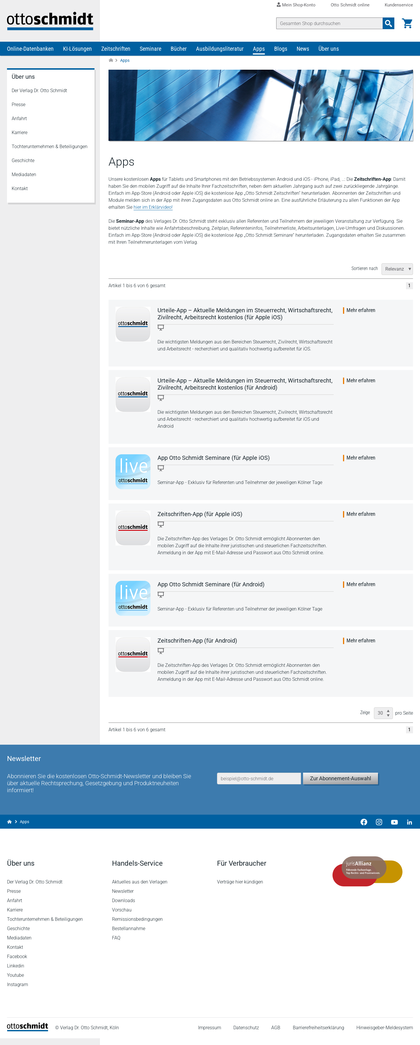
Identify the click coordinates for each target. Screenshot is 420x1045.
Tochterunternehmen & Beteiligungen (50, 147)
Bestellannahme (128, 935)
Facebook (17, 963)
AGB (275, 1034)
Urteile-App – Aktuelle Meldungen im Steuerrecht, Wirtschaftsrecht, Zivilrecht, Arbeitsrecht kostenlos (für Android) (245, 384)
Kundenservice (399, 5)
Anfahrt (19, 119)
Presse (18, 105)
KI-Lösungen (77, 48)
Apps (259, 48)
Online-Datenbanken (30, 48)
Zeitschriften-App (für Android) (197, 640)
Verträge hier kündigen (240, 888)
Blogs (280, 48)
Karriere (19, 133)
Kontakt (20, 189)
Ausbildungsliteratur (220, 48)
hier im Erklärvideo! (153, 207)
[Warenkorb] (407, 23)
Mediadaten (24, 175)
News (303, 48)
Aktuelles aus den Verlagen (139, 888)
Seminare (150, 48)
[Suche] (329, 23)
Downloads (123, 907)
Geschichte (23, 161)
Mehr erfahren (360, 310)
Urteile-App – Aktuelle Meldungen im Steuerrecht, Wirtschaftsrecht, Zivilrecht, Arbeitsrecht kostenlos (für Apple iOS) (245, 314)
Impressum (209, 1034)
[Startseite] (27, 1036)
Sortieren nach (364, 268)
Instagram (17, 991)
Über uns (328, 48)
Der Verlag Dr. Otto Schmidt (39, 91)
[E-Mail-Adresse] (259, 785)
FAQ (116, 944)
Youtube (15, 982)
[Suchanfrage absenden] (388, 23)
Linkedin (15, 972)
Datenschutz (246, 1034)
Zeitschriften (115, 48)
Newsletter (123, 898)
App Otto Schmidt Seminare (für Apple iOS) (214, 458)
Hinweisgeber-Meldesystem (384, 1034)
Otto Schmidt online (350, 5)
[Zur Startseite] (110, 60)
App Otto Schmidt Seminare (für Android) (211, 584)
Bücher (179, 48)
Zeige (365, 713)
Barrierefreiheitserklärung (318, 1034)
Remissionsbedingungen (137, 926)
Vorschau (122, 916)
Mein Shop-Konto (299, 5)
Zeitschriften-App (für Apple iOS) (200, 514)
